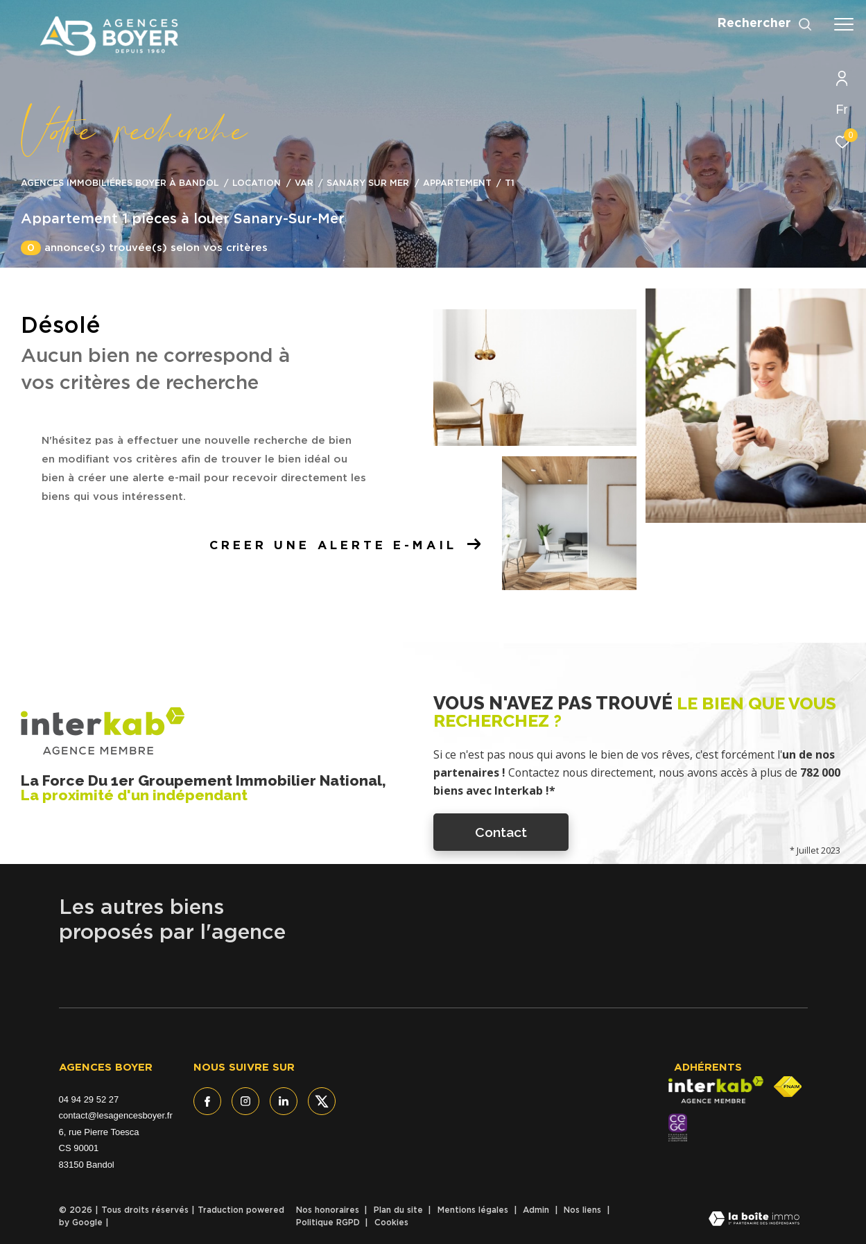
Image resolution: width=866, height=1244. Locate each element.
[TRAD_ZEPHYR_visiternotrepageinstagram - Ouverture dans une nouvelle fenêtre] (245, 1101)
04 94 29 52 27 (89, 1099)
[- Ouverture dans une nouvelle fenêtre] (677, 1127)
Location (256, 183)
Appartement (457, 183)
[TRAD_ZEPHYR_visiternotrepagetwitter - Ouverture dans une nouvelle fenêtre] (322, 1101)
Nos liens (584, 1210)
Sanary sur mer (368, 183)
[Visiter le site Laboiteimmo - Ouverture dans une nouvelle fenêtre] (754, 1220)
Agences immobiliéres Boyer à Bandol (120, 183)
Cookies (391, 1222)
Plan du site (400, 1210)
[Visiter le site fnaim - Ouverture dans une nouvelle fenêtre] (788, 1086)
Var (304, 183)
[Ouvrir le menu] (844, 24)
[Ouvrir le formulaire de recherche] (765, 24)
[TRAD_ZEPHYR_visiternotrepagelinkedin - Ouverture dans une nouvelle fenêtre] (283, 1101)
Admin (537, 1210)
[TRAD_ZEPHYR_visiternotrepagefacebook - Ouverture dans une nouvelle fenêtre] (207, 1101)
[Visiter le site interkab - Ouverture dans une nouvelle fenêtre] (716, 1090)
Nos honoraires (329, 1210)
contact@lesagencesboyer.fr (116, 1115)
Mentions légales (474, 1210)
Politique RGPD (328, 1222)
